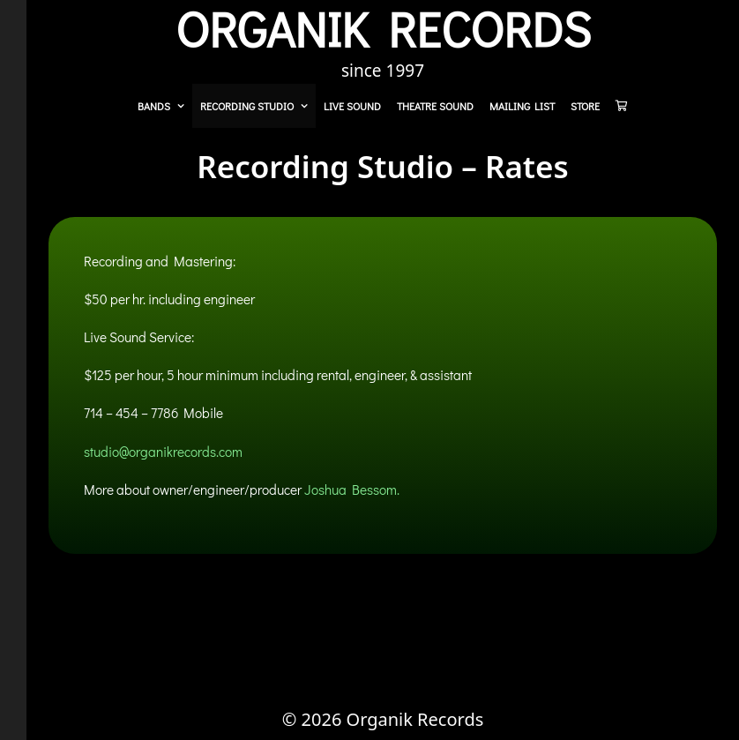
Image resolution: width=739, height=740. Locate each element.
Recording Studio (258, 106)
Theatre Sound (435, 106)
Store (585, 106)
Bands (165, 106)
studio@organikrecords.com (163, 451)
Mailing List (522, 106)
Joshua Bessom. (351, 489)
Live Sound (352, 106)
